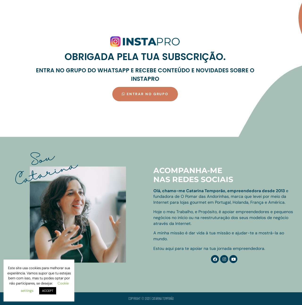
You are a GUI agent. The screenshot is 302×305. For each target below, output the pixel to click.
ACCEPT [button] (47, 291)
